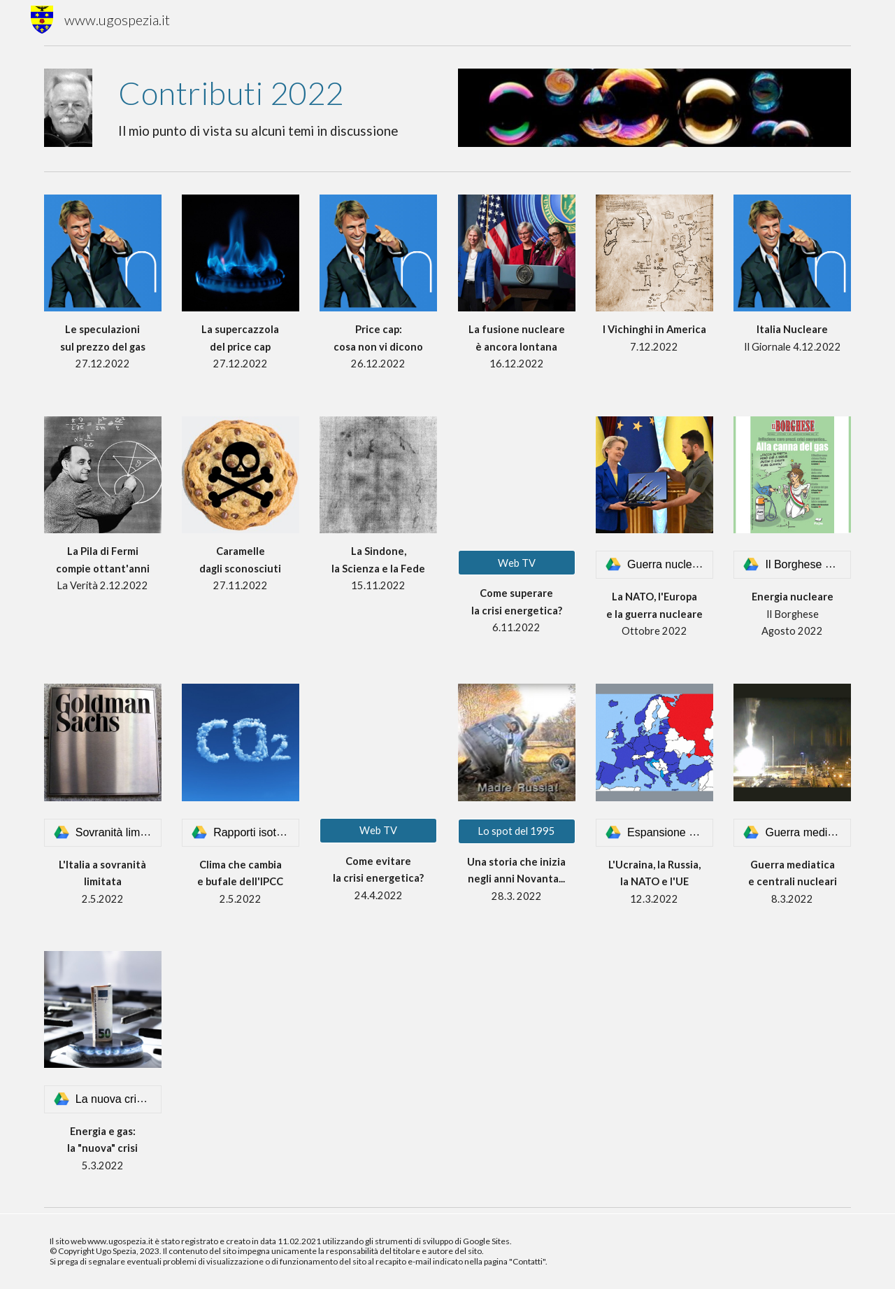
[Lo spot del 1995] (517, 831)
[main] (275, 108)
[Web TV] (517, 563)
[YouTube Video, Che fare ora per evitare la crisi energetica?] (378, 742)
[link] (654, 565)
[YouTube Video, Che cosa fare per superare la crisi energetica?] (516, 474)
